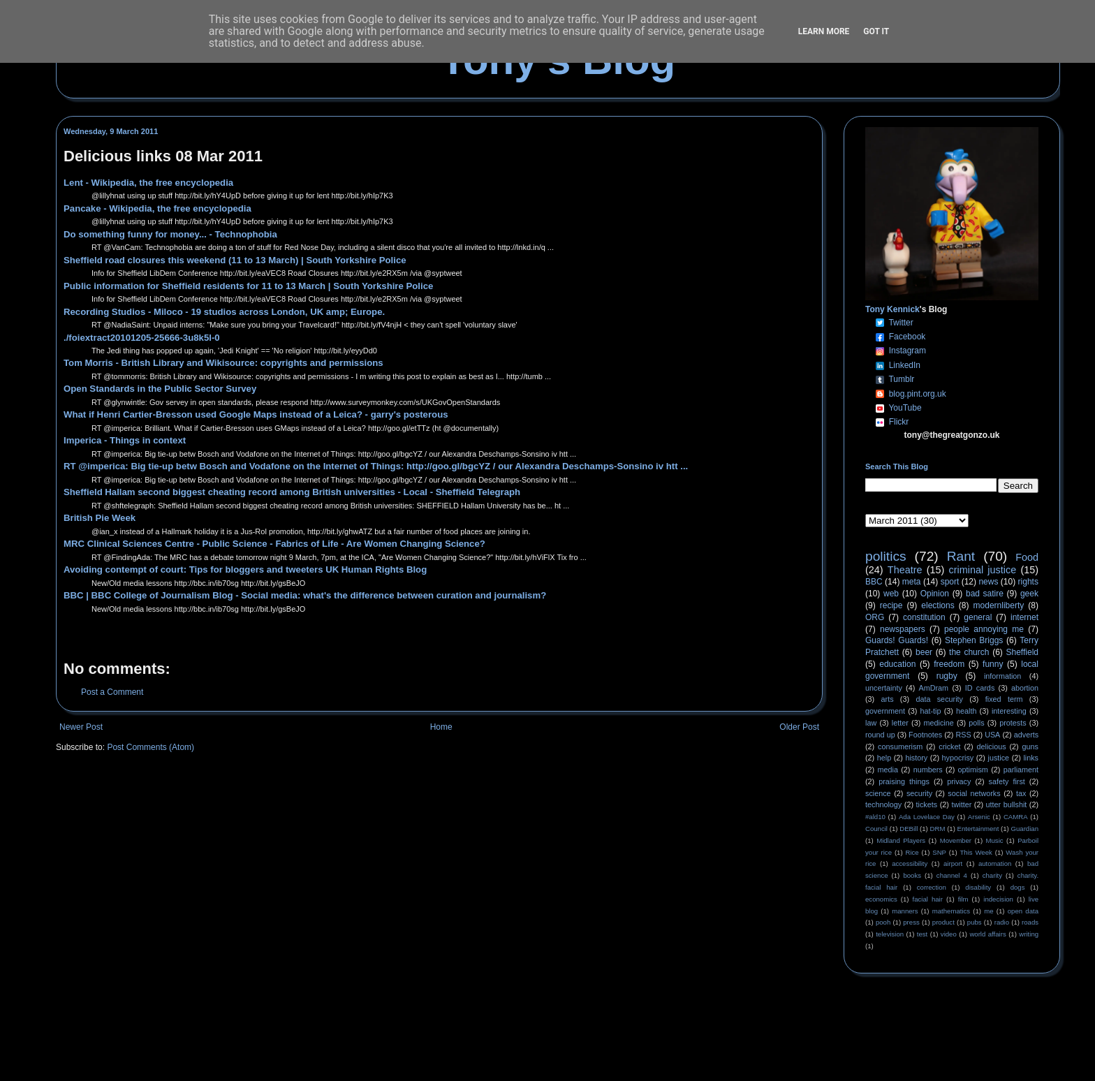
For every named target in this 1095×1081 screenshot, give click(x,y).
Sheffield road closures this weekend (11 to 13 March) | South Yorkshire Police (235, 260)
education (897, 664)
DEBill (908, 828)
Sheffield (1022, 652)
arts (887, 699)
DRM (938, 828)
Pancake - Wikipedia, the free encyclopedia (157, 208)
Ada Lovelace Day (927, 817)
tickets (927, 804)
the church (969, 652)
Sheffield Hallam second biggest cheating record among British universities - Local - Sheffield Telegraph (292, 492)
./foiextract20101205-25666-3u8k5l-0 (142, 337)
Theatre (905, 569)
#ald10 (875, 817)
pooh (883, 922)
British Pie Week (99, 518)
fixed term (1004, 699)
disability (978, 887)
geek (1029, 593)
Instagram (907, 350)
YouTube (904, 408)
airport (952, 863)
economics (881, 899)
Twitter (900, 323)
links (1030, 757)
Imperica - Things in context (125, 440)
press (911, 922)
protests (1012, 723)
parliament (1021, 769)
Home (441, 727)
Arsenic (979, 817)
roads (1030, 922)
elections (937, 605)
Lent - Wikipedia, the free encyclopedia (148, 182)
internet (1024, 617)
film (963, 899)
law (870, 723)
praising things (904, 781)
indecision (998, 899)
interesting (1009, 711)
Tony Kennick (892, 309)
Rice (912, 852)
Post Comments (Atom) (150, 747)
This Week (976, 852)
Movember (955, 840)
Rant (961, 556)
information (1002, 676)
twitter (961, 804)
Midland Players (900, 840)
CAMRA (1016, 817)
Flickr (899, 422)
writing (1028, 934)
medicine (939, 723)
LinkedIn (904, 365)
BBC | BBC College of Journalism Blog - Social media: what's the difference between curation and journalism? (305, 595)
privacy (959, 781)
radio (1001, 922)
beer (924, 652)
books (912, 875)
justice (998, 757)
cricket (949, 746)
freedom (949, 664)
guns (1030, 746)
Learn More (824, 31)
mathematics (951, 911)
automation (994, 863)
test (922, 934)
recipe (891, 605)
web (891, 593)
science (878, 793)
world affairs (987, 934)
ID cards (979, 688)
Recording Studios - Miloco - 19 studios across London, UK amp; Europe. (224, 312)
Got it (876, 31)
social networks (974, 793)
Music (995, 840)
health (966, 711)
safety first (1007, 781)
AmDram (934, 688)
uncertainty (883, 688)
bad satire (985, 593)
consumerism (900, 746)
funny (993, 664)
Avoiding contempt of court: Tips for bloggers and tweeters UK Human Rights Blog (245, 569)
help (884, 757)
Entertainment (978, 828)
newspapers (902, 629)
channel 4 (951, 875)
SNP (939, 852)
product (943, 922)
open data (1023, 911)
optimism (973, 769)
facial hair (928, 899)
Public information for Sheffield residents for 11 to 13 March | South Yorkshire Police (248, 286)
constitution (924, 617)
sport (950, 582)
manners (905, 911)
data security (939, 699)
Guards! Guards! (896, 640)
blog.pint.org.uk (917, 394)
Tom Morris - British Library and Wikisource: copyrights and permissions (223, 363)
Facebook (907, 336)
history (916, 757)
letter (900, 723)
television (890, 934)
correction (931, 887)
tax (1021, 793)
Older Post (799, 727)
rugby (946, 676)
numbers (928, 769)
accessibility (909, 863)
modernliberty (998, 605)
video (949, 934)
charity (992, 875)
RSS (963, 734)
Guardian (1024, 828)
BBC (874, 582)
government (885, 711)
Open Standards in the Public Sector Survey (160, 388)
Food (1026, 557)
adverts (1026, 734)
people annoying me (984, 629)
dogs (1018, 887)
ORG (874, 617)
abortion (1024, 688)
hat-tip (930, 711)
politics (885, 556)
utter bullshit (1006, 804)
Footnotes (925, 734)
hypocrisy (958, 757)
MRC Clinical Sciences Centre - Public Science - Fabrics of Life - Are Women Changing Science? (274, 543)
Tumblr (901, 379)
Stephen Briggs (974, 640)
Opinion (934, 593)
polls (976, 723)
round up (880, 734)
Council (876, 828)
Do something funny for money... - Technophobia (170, 234)
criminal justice (983, 569)
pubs (974, 922)
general (978, 617)
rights (1028, 582)
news (988, 582)
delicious (991, 746)
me (988, 911)
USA (992, 734)
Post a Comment (112, 692)
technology (883, 804)
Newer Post (81, 727)
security (919, 793)
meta (911, 582)
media (888, 769)
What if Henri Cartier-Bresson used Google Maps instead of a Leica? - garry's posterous (256, 414)
